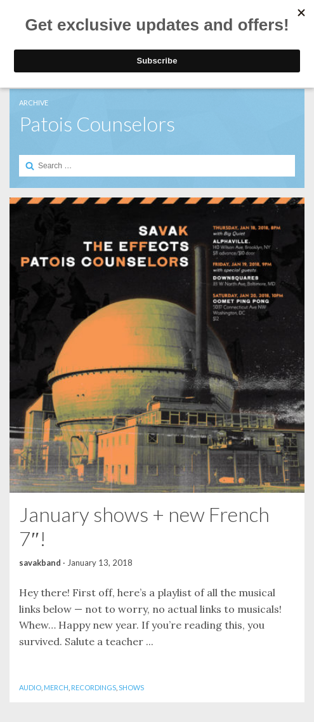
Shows (131, 687)
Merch (56, 687)
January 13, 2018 (100, 563)
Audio (30, 687)
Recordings (93, 687)
